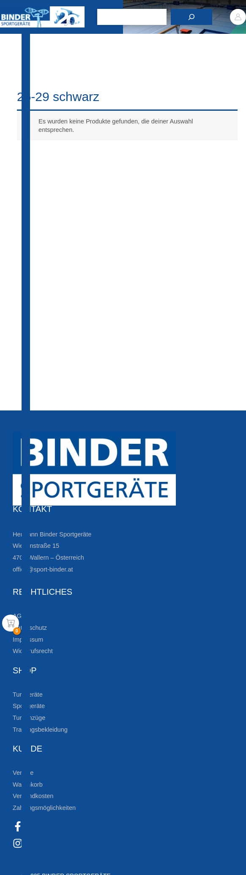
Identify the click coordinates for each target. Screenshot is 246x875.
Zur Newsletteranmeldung (78, 296)
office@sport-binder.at (43, 569)
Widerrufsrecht (33, 651)
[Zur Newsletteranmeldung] (21, 296)
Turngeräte (28, 694)
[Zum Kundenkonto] (21, 402)
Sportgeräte (29, 706)
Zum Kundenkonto (64, 401)
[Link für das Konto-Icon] (238, 17)
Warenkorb (28, 784)
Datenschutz (30, 627)
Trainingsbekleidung (40, 729)
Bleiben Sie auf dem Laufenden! (92, 269)
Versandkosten (33, 796)
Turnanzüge (29, 717)
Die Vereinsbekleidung (69, 374)
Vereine (23, 772)
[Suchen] (191, 17)
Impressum (28, 639)
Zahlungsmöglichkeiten (44, 807)
